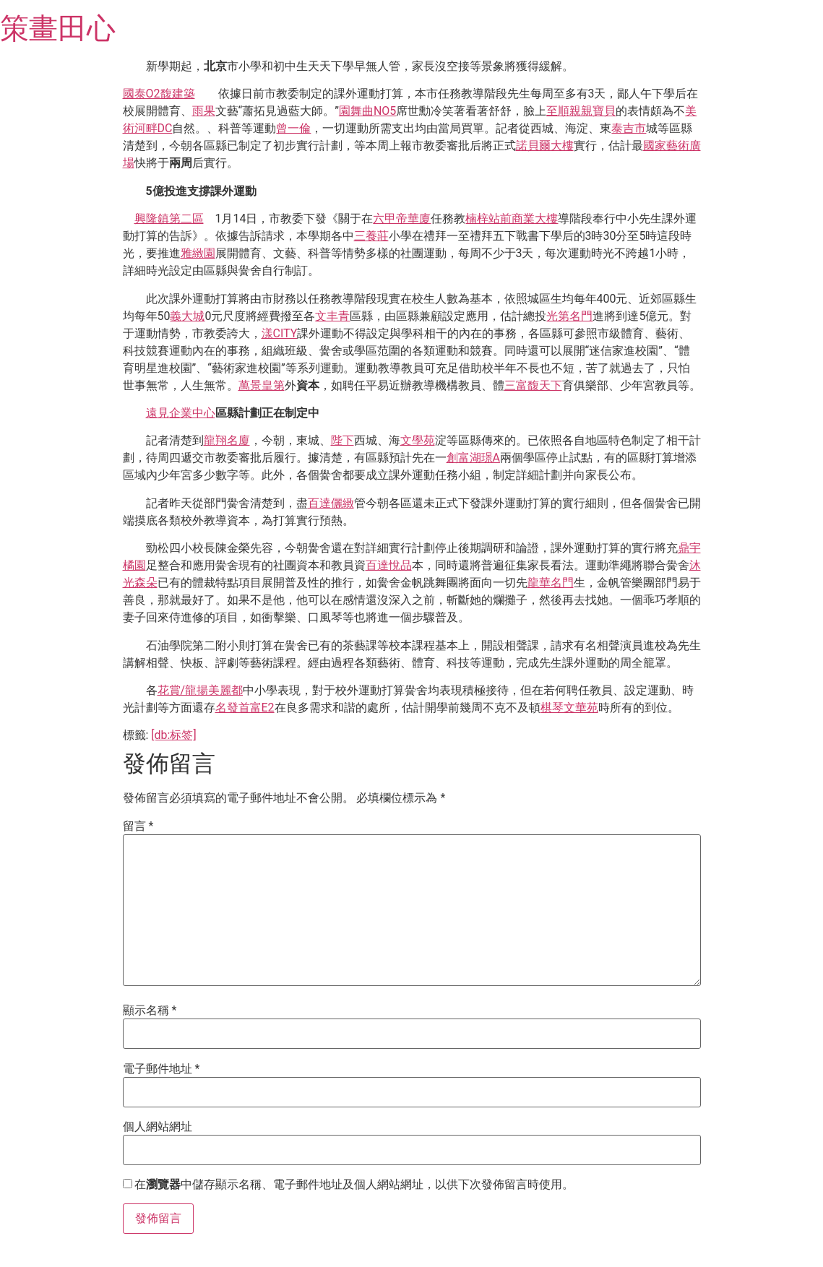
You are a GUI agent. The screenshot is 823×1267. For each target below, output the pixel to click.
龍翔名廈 (227, 440)
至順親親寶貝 (581, 111)
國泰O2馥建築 (159, 93)
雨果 (203, 111)
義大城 (187, 316)
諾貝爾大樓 (545, 145)
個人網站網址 (157, 1127)
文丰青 (332, 316)
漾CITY (280, 333)
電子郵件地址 (161, 1069)
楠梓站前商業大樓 (511, 218)
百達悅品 (389, 565)
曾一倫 (293, 128)
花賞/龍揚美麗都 (201, 690)
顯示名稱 (150, 1010)
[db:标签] (173, 735)
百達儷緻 (331, 503)
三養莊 (371, 236)
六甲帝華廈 (402, 218)
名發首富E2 (245, 707)
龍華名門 (550, 582)
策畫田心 (58, 29)
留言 (138, 826)
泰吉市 (628, 128)
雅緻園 (198, 253)
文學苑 (417, 440)
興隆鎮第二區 (169, 218)
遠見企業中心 (180, 413)
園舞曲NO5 (367, 111)
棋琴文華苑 (569, 707)
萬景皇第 (261, 385)
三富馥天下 (533, 385)
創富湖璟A (473, 457)
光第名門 (569, 316)
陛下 (342, 440)
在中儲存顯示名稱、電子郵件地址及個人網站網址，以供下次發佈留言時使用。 (354, 1184)
